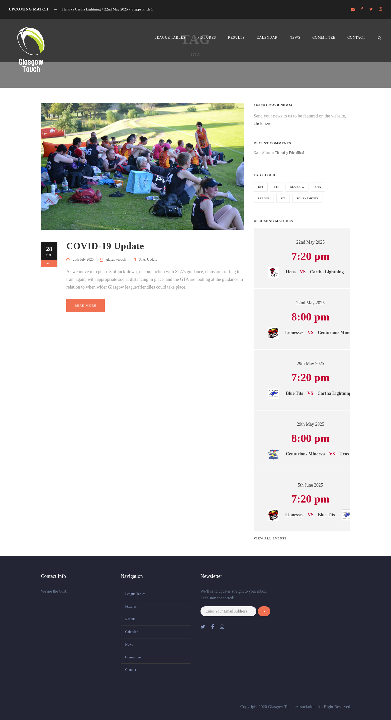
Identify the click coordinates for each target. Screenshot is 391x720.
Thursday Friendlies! (289, 153)
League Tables (170, 37)
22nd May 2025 (310, 242)
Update (152, 259)
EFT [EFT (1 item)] (260, 186)
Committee (323, 37)
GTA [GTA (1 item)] (318, 186)
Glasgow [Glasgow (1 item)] (297, 186)
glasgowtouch (116, 259)
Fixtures (206, 37)
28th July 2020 (83, 259)
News (295, 37)
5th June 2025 (310, 485)
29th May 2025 (310, 363)
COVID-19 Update (105, 246)
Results (236, 37)
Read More (86, 305)
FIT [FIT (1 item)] (276, 186)
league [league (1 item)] (263, 198)
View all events (270, 538)
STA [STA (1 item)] (283, 198)
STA (142, 259)
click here (262, 123)
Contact (356, 37)
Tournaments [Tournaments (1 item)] (307, 198)
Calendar (267, 37)
